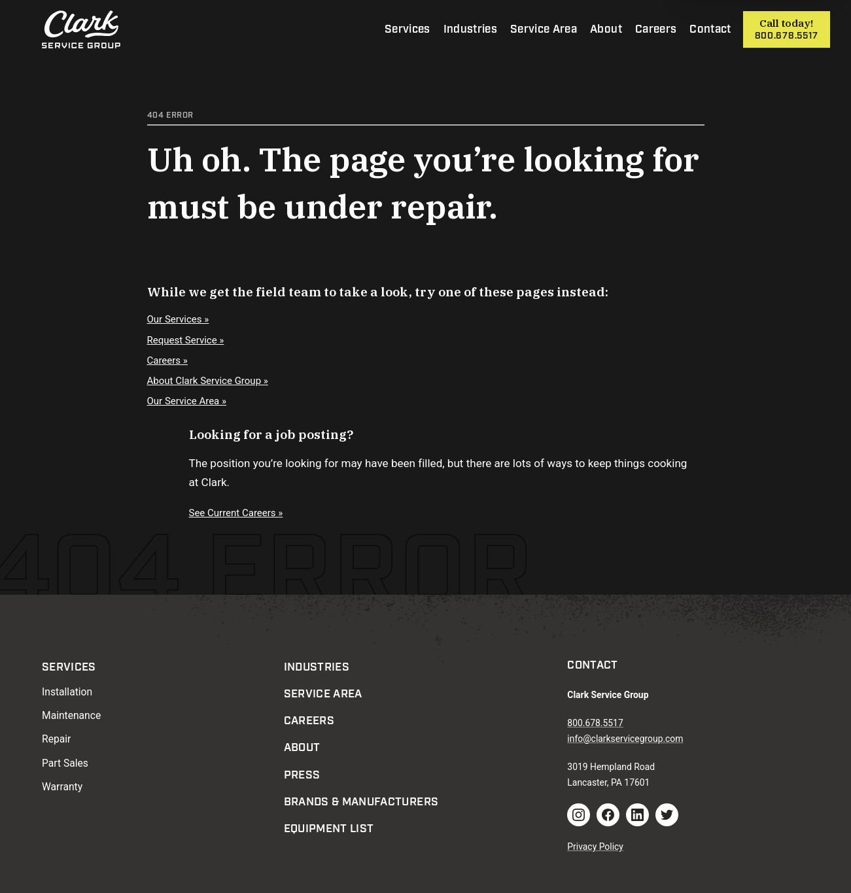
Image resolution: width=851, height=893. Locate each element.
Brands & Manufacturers (361, 802)
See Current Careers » (236, 513)
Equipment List (329, 829)
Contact (710, 29)
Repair (56, 739)
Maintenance (71, 715)
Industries (470, 29)
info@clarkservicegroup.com (625, 738)
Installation (67, 692)
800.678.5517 (786, 36)
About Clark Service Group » (207, 381)
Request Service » (185, 340)
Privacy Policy (595, 846)
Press (302, 775)
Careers (655, 29)
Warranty (62, 786)
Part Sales (65, 763)
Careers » (167, 360)
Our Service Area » (187, 401)
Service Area (543, 29)
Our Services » (178, 319)
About (606, 29)
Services (407, 29)
